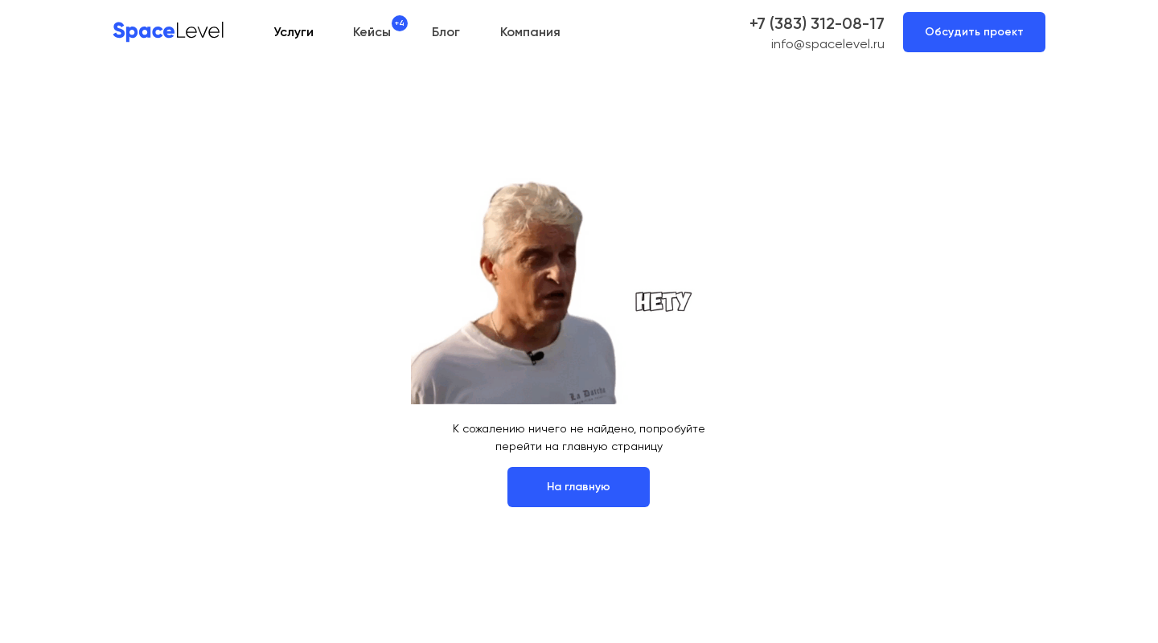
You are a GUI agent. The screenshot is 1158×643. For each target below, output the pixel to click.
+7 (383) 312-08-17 (817, 23)
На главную (578, 487)
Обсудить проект (974, 32)
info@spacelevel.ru (828, 43)
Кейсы (372, 31)
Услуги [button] (293, 31)
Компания (530, 31)
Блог (446, 31)
